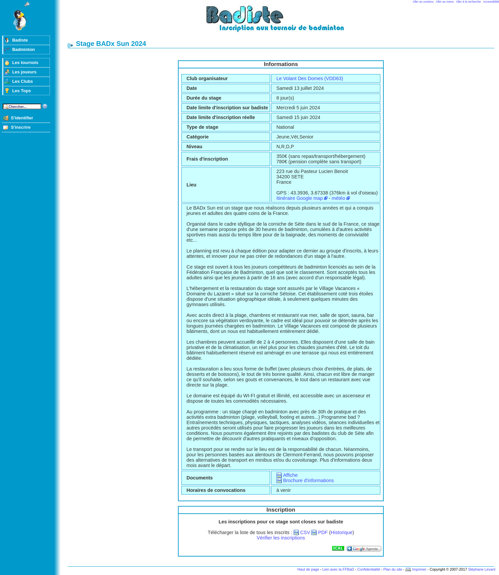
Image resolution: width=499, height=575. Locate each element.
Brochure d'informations (308, 480)
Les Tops (21, 90)
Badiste (20, 40)
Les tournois (25, 62)
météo (338, 198)
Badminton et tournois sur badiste (283, 22)
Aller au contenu (423, 1)
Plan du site (392, 569)
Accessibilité (491, 1)
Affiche (290, 475)
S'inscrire (20, 127)
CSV (305, 532)
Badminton (23, 49)
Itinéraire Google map (299, 198)
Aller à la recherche (468, 1)
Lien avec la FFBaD (338, 569)
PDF (323, 532)
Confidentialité (368, 569)
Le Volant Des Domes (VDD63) (309, 78)
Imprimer (419, 569)
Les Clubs (22, 81)
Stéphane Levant (482, 569)
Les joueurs (24, 71)
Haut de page (308, 569)
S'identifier (22, 117)
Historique (342, 532)
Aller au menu (445, 1)
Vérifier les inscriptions (281, 537)
